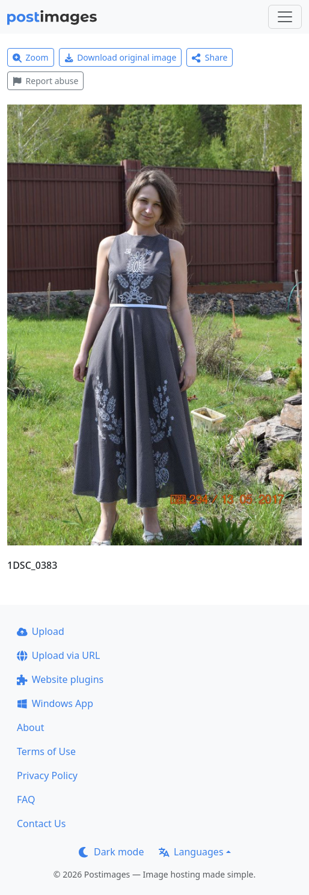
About (30, 727)
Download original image (120, 57)
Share (209, 57)
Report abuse (45, 80)
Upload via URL (58, 655)
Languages (191, 851)
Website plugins (60, 679)
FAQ (26, 799)
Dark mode (111, 851)
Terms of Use (46, 751)
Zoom (31, 57)
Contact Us (41, 823)
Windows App (55, 703)
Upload (40, 631)
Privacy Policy (47, 775)
